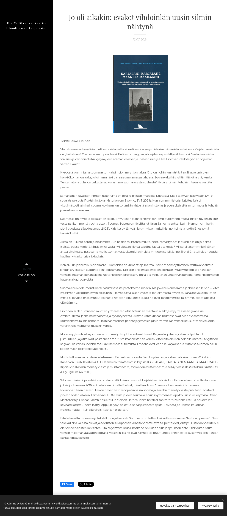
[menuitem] (26, 269)
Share (67, 484)
